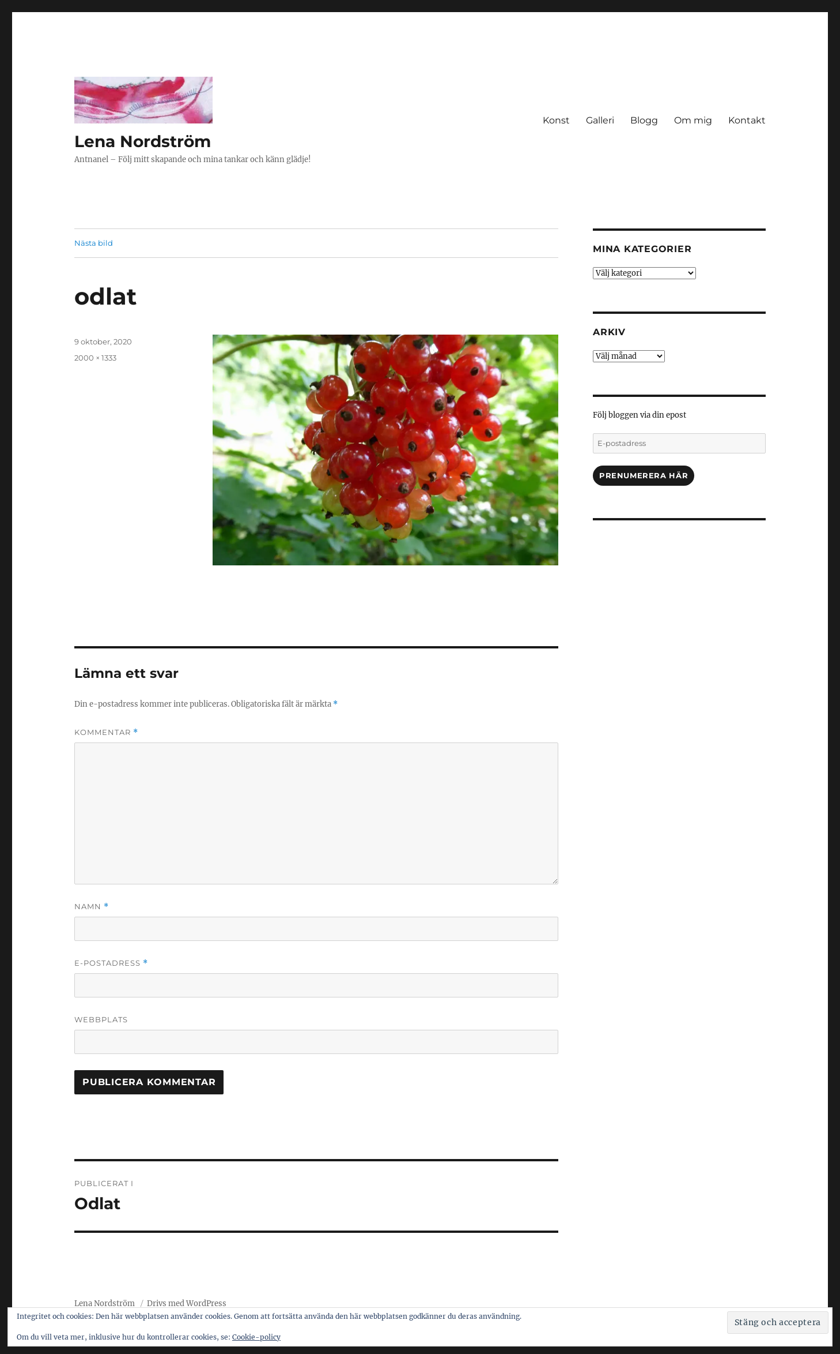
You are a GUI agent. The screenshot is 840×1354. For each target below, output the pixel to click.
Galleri (600, 120)
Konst (556, 120)
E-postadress (111, 963)
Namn (91, 907)
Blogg (644, 120)
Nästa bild (93, 242)
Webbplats (101, 1019)
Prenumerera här (643, 475)
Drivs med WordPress (186, 1303)
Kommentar (106, 732)
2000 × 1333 (95, 357)
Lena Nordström (142, 141)
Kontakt (747, 120)
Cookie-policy (256, 1337)
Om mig (693, 120)
